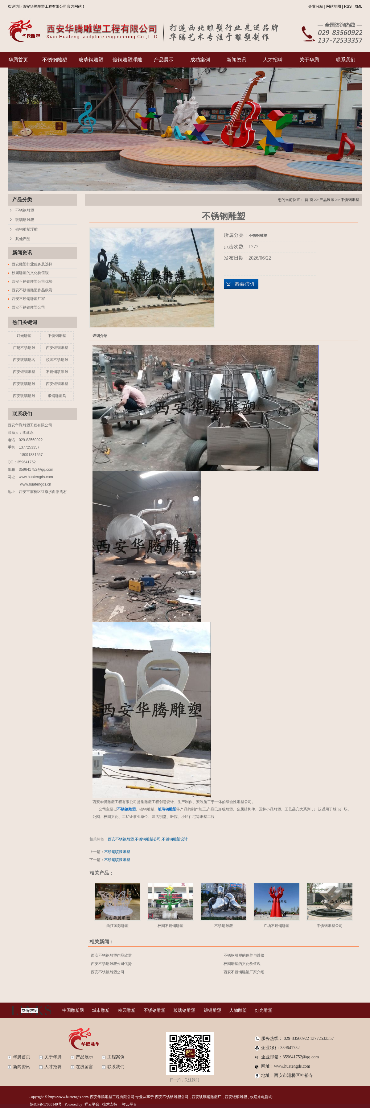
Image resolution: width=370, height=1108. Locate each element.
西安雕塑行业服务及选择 (32, 264)
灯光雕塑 (24, 336)
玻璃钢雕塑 (91, 59)
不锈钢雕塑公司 (148, 839)
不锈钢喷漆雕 (57, 372)
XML (358, 6)
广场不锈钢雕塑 (277, 926)
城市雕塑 (100, 1010)
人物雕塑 (238, 1010)
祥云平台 (91, 1104)
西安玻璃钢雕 (24, 384)
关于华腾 (309, 59)
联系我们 (346, 59)
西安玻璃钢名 (24, 360)
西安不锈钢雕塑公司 (28, 307)
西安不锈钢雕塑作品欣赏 (32, 290)
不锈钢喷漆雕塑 (117, 852)
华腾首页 (18, 59)
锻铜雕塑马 (57, 396)
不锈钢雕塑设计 (175, 839)
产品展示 (164, 59)
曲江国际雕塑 (117, 926)
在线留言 (84, 1067)
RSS (348, 6)
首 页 (309, 200)
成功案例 (200, 59)
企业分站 (315, 6)
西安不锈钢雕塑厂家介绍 (244, 972)
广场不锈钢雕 (24, 348)
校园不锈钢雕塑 (170, 926)
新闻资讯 (236, 59)
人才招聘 (273, 59)
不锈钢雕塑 (54, 59)
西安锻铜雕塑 (57, 348)
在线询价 (241, 284)
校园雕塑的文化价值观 (30, 273)
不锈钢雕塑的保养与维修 (244, 955)
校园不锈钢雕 (57, 360)
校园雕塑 (126, 1010)
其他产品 (22, 239)
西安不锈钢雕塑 (121, 839)
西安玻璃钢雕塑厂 (206, 1097)
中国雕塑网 (73, 1010)
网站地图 (333, 6)
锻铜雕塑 (212, 1010)
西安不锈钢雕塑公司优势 (32, 281)
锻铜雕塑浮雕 (127, 59)
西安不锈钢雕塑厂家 (28, 299)
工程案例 (116, 1057)
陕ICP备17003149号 (46, 1104)
